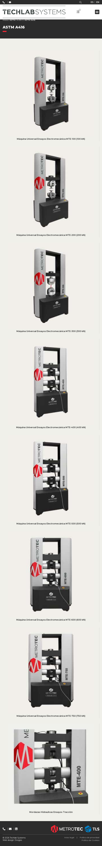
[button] (80, 2)
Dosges (18, 840)
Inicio (5, 20)
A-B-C (20, 20)
